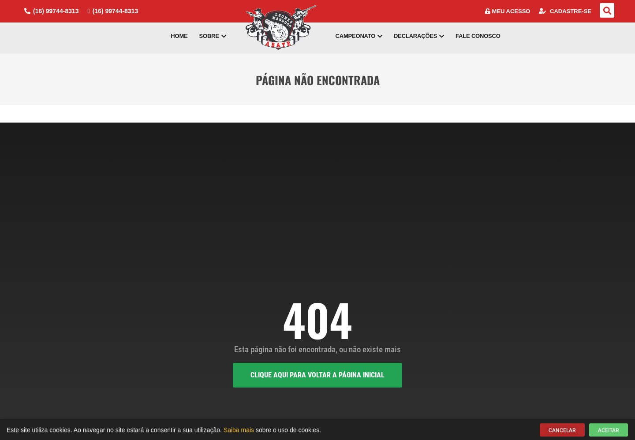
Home (179, 36)
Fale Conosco (478, 36)
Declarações (419, 36)
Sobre (212, 36)
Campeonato (359, 36)
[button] (607, 10)
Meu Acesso (507, 11)
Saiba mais (239, 431)
